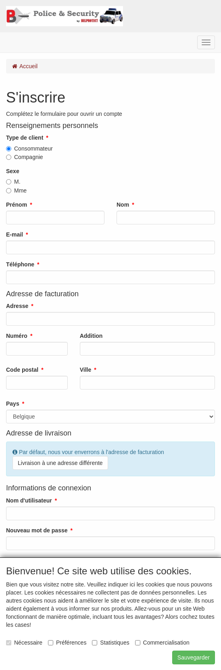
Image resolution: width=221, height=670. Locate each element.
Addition (91, 336)
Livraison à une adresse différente (60, 463)
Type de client (24, 137)
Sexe (12, 171)
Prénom (16, 204)
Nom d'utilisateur (29, 500)
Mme (16, 190)
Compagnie (24, 157)
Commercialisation (162, 642)
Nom (123, 204)
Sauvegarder (193, 657)
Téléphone (20, 264)
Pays (12, 403)
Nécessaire (24, 642)
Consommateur (29, 148)
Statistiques (110, 642)
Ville (86, 369)
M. (13, 181)
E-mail (14, 234)
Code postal (22, 369)
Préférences (67, 642)
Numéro (16, 336)
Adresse (17, 306)
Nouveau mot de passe (37, 530)
